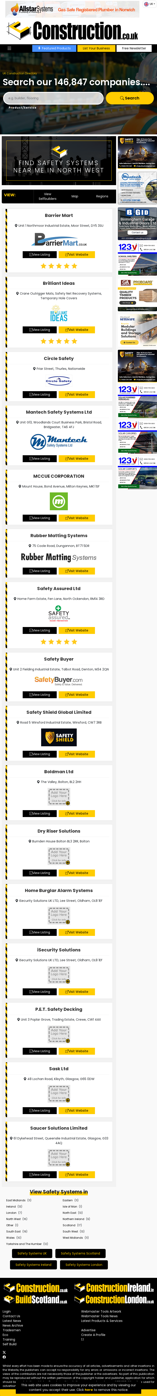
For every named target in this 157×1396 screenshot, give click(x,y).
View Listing (39, 254)
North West (13, 1219)
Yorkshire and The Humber (24, 1244)
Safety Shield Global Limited (58, 712)
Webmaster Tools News (99, 1316)
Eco (5, 1335)
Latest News (12, 1321)
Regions (102, 196)
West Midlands (73, 1238)
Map (75, 196)
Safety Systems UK (32, 1253)
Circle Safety (59, 358)
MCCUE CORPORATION (58, 476)
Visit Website (76, 254)
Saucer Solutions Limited (58, 1128)
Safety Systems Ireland (33, 1264)
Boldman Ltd (58, 772)
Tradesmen (12, 1330)
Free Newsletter (134, 48)
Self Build (9, 1344)
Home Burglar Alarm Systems (59, 890)
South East (13, 1231)
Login (7, 1311)
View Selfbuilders (47, 196)
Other (9, 1225)
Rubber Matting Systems (58, 535)
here (89, 1390)
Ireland (11, 1206)
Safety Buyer (59, 659)
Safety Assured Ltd (59, 588)
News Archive (13, 1325)
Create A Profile (93, 1335)
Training (9, 1339)
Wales (10, 1238)
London (11, 1213)
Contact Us (11, 1316)
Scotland (69, 1225)
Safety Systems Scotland (80, 1253)
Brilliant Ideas (59, 283)
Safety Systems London (84, 1264)
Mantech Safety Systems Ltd (59, 412)
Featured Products (54, 48)
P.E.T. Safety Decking (58, 1009)
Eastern (68, 1200)
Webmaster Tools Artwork (101, 1311)
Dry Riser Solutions (59, 831)
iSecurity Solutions (59, 950)
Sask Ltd (58, 1069)
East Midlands (16, 1200)
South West (70, 1231)
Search (129, 98)
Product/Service (22, 107)
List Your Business (96, 48)
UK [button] (148, 4)
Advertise (88, 1330)
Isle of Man (70, 1206)
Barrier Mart (59, 215)
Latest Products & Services (102, 1321)
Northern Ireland (73, 1219)
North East (69, 1213)
